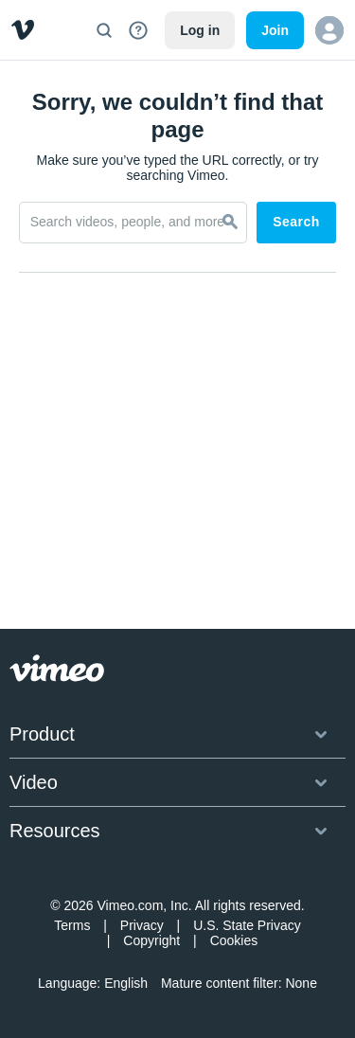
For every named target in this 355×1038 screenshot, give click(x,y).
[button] (329, 30)
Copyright (151, 940)
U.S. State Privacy (247, 925)
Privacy (142, 925)
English (126, 983)
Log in (200, 30)
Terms (72, 925)
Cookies (234, 940)
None (300, 983)
